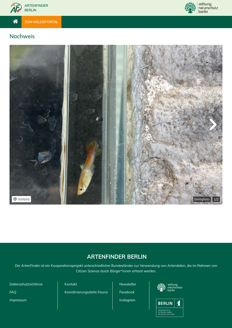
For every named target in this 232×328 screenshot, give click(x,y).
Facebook (127, 292)
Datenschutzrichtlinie (26, 284)
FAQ (13, 292)
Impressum (18, 300)
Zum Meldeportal (41, 22)
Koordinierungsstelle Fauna (86, 292)
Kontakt (71, 284)
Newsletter (127, 284)
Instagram (127, 300)
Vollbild (21, 199)
